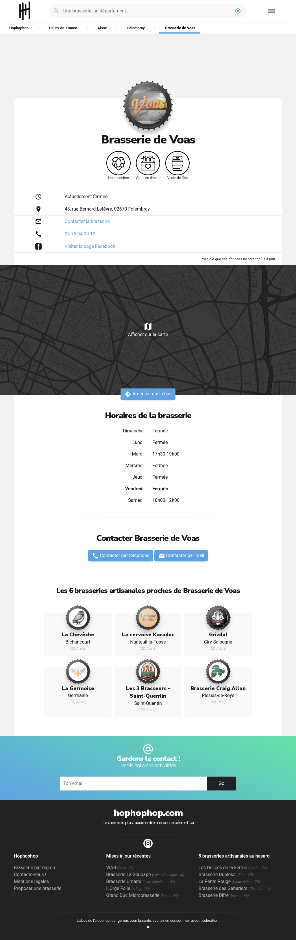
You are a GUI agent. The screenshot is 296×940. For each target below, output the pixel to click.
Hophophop (24, 10)
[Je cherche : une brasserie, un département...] (146, 10)
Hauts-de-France (63, 28)
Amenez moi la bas (148, 394)
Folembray (136, 28)
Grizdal (218, 634)
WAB (120, 867)
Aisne (102, 28)
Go (221, 783)
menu (271, 11)
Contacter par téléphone (120, 555)
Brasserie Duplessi (226, 874)
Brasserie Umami (140, 881)
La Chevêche (78, 634)
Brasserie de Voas (180, 28)
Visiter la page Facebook (90, 246)
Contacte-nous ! (30, 874)
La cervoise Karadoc (148, 634)
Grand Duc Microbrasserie (142, 895)
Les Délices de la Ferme (233, 867)
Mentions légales (31, 881)
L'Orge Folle (128, 888)
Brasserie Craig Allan (218, 688)
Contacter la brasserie (87, 221)
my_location (237, 11)
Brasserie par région (34, 867)
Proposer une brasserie (37, 888)
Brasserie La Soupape (145, 874)
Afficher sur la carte (148, 329)
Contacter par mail (181, 555)
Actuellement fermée (86, 196)
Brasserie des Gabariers (235, 888)
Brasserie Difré (224, 895)
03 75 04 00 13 (80, 234)
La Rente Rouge (229, 881)
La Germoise (78, 688)
